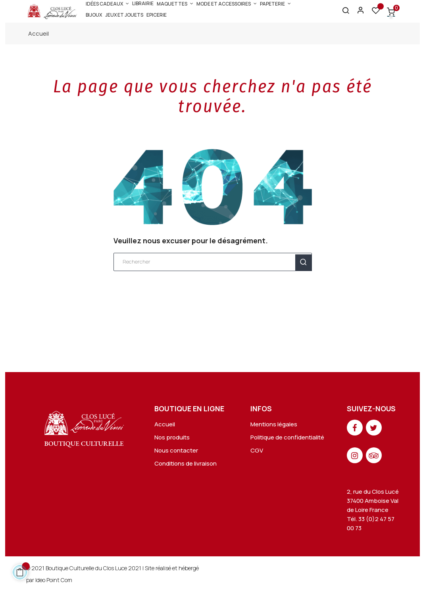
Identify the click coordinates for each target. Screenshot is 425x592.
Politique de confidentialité (287, 437)
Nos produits (172, 437)
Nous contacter (176, 450)
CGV (256, 450)
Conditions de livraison (185, 463)
